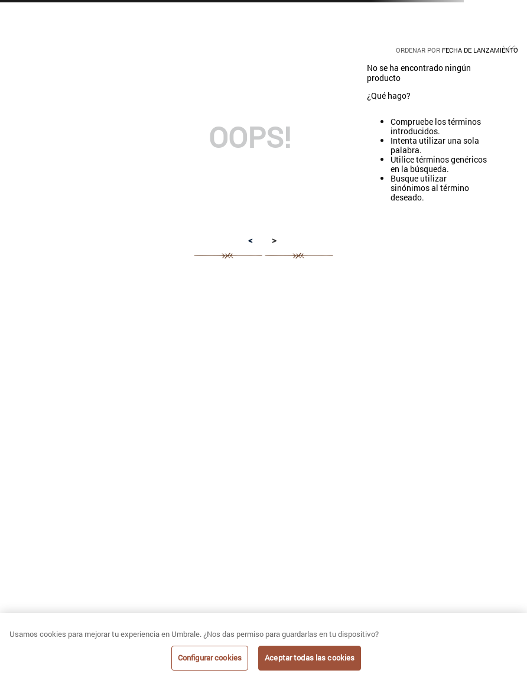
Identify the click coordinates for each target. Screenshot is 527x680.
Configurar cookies (210, 657)
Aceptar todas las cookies (309, 657)
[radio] (176, 41)
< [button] (250, 240)
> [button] (274, 240)
